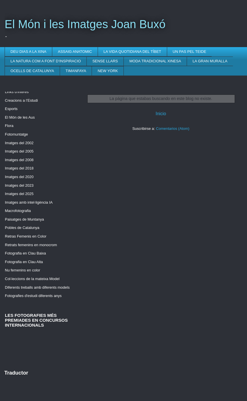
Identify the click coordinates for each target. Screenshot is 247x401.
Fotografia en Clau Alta (24, 262)
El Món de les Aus (20, 117)
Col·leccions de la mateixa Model (32, 279)
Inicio (161, 113)
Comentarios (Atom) (172, 128)
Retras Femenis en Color (26, 236)
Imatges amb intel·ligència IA (29, 202)
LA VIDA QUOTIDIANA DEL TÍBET (132, 51)
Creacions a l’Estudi (21, 100)
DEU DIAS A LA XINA (29, 51)
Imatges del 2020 (19, 177)
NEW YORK (108, 71)
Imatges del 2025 (19, 194)
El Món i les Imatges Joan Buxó (85, 24)
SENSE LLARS (105, 61)
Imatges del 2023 (19, 185)
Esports (11, 109)
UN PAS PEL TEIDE (189, 51)
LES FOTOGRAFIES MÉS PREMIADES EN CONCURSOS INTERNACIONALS (36, 320)
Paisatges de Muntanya (24, 219)
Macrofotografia (18, 211)
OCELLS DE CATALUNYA (32, 71)
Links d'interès (17, 92)
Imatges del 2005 (19, 151)
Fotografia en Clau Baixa (25, 253)
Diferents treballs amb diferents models (37, 287)
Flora (9, 126)
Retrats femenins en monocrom (31, 245)
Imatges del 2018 (19, 168)
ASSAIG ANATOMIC (75, 51)
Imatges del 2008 (19, 160)
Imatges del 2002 (19, 143)
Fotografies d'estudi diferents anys (33, 296)
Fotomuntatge (16, 134)
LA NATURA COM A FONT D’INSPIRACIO (46, 61)
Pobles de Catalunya (22, 227)
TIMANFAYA (75, 71)
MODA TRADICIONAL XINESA (155, 61)
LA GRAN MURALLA (209, 61)
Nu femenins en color (22, 270)
